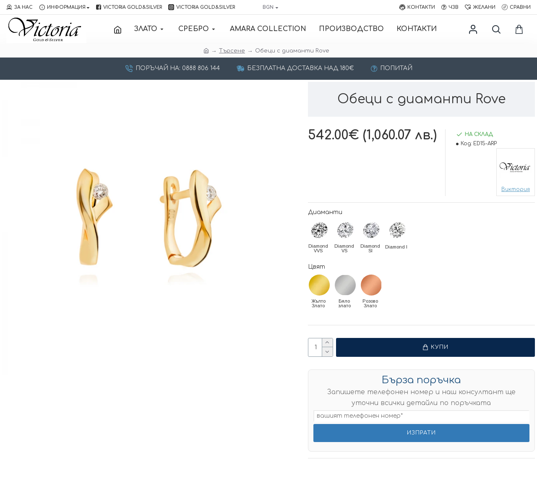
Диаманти (325, 212)
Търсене (232, 51)
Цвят (316, 267)
